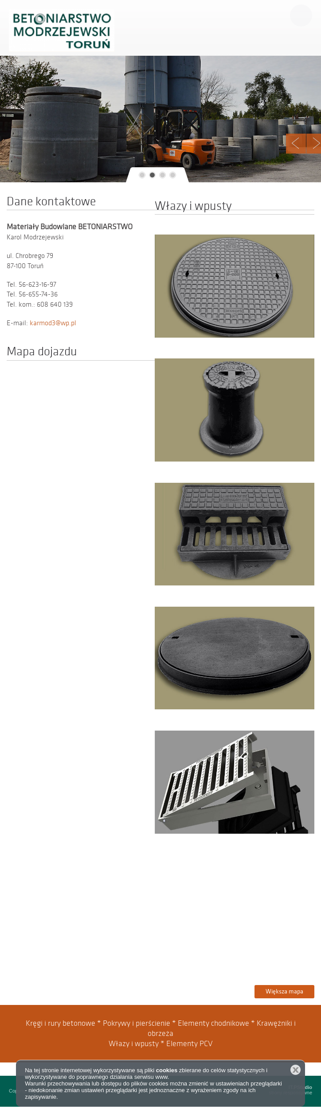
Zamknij (295, 1070)
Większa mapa (284, 991)
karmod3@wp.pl (53, 323)
